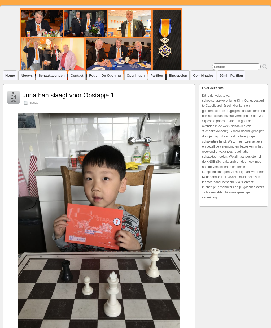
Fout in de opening (105, 75)
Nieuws (27, 75)
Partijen (156, 75)
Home (10, 75)
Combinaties (203, 75)
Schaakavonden (51, 75)
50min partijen (231, 75)
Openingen (136, 75)
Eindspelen (178, 75)
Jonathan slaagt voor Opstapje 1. (69, 95)
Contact (77, 75)
